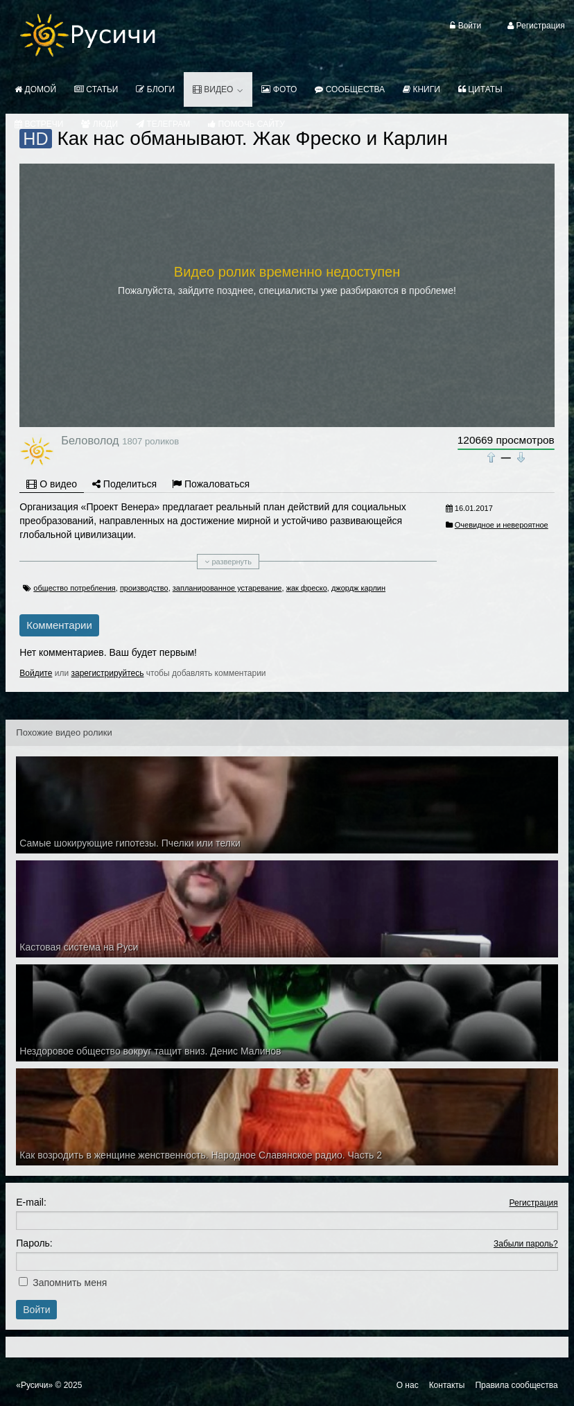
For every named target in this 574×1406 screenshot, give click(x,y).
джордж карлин (358, 588)
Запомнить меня (70, 1282)
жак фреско (306, 588)
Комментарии (59, 625)
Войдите (35, 673)
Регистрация (534, 1203)
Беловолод (90, 440)
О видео (51, 483)
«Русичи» (34, 1385)
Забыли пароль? (526, 1244)
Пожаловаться (211, 483)
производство (144, 588)
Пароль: (34, 1243)
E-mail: (31, 1202)
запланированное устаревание (227, 588)
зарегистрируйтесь (107, 673)
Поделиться (124, 483)
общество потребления (74, 588)
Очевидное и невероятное (501, 525)
